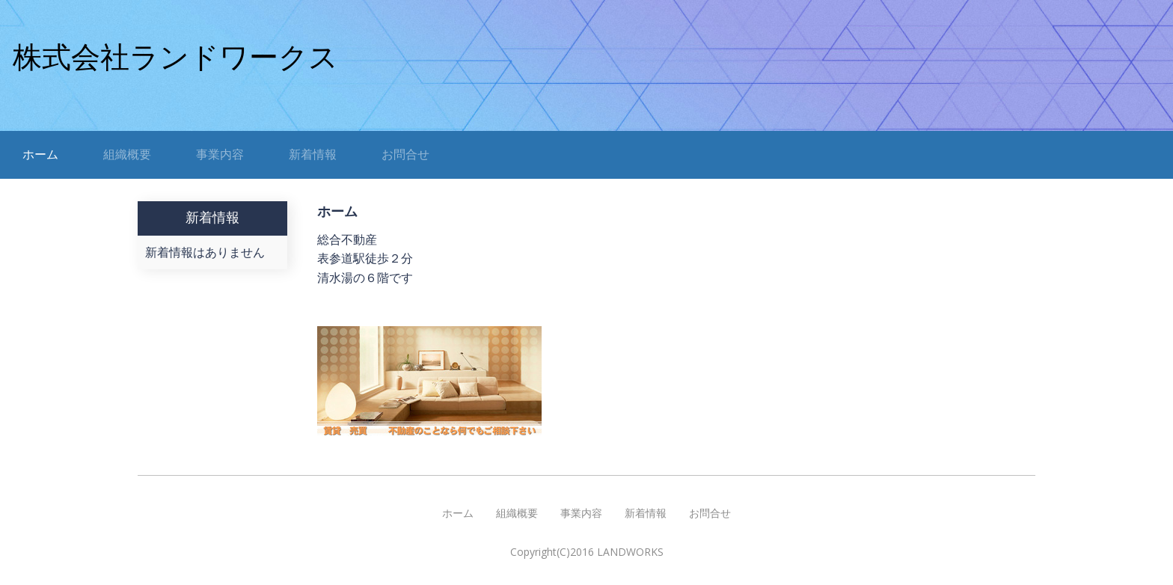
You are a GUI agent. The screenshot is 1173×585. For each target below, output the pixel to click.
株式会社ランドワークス (175, 57)
